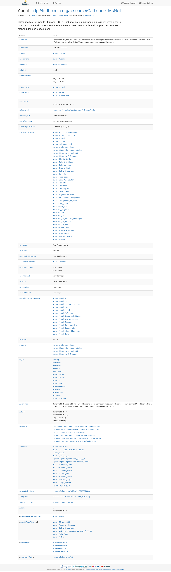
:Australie (59, 59)
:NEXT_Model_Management (66, 198)
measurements (25, 76)
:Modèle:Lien (60, 307)
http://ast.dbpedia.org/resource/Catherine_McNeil (71, 462)
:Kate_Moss (60, 183)
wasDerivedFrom (26, 491)
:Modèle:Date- (61, 301)
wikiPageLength (26, 121)
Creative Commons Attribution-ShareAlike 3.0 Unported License (105, 569)
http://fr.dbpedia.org (60, 15)
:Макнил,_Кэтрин (62, 480)
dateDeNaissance (27, 256)
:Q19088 (58, 374)
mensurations (26, 267)
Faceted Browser (128, 3)
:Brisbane (59, 53)
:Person (57, 363)
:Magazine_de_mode (63, 195)
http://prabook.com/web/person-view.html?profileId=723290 (74, 441)
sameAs (23, 447)
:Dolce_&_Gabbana (63, 162)
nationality (24, 87)
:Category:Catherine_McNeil (68, 450)
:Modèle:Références (63, 313)
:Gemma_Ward (61, 168)
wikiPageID (24, 115)
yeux (23, 339)
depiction (23, 497)
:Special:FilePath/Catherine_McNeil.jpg (71, 497)
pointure (24, 287)
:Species (57, 395)
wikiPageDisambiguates (30, 516)
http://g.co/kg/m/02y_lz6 (61, 485)
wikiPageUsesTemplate (29, 298)
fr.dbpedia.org (88, 15)
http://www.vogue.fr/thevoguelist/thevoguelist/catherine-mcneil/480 (77, 438)
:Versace (59, 213)
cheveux (24, 250)
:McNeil (58, 516)
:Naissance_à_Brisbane (64, 156)
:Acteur (58, 93)
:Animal (56, 389)
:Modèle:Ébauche (62, 322)
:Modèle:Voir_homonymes (65, 319)
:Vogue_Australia (62, 221)
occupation (24, 93)
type (21, 360)
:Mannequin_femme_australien (67, 150)
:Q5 (56, 380)
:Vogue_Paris (61, 224)
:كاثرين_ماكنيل (61, 456)
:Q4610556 (59, 398)
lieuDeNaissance (27, 262)
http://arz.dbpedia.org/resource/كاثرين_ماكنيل (69, 459)
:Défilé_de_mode (62, 165)
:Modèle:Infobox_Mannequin (66, 331)
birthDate (23, 48)
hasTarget (25, 542)
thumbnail (23, 110)
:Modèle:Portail (61, 310)
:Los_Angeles (61, 189)
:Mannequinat (61, 96)
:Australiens (60, 64)
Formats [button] (58, 3)
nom (22, 281)
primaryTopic (26, 557)
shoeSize (23, 101)
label (22, 412)
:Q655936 (59, 453)
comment (23, 404)
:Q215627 (59, 377)
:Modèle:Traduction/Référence (67, 316)
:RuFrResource (60, 545)
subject (22, 345)
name (22, 508)
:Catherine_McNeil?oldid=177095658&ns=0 (72, 491)
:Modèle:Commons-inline (65, 325)
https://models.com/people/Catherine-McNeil (69, 432)
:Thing (56, 360)
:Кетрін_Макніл (62, 482)
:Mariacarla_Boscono (63, 230)
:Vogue (58, 216)
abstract (23, 40)
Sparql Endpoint (146, 3)
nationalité (25, 276)
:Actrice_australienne (63, 147)
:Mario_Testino (61, 233)
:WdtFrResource (60, 551)
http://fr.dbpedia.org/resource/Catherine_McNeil (76, 10)
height (22, 70)
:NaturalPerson (59, 386)
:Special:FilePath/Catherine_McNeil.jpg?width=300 (75, 110)
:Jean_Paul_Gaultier (63, 180)
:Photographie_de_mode (65, 201)
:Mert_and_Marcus (62, 236)
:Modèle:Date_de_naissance (66, 304)
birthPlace (24, 53)
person (34, 15)
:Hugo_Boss (60, 177)
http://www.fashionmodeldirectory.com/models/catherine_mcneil (76, 429)
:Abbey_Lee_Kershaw (64, 525)
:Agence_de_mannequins (65, 132)
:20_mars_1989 (61, 522)
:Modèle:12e (60, 298)
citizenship (24, 59)
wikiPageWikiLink (26, 132)
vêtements (25, 293)
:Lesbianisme (60, 186)
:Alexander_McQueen (64, 135)
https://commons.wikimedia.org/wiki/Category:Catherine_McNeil (76, 426)
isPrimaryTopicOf (26, 502)
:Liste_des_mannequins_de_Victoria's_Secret (72, 531)
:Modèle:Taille (61, 334)
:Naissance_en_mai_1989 (65, 153)
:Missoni (59, 239)
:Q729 (57, 383)
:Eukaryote (58, 392)
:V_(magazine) (61, 210)
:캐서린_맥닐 (61, 474)
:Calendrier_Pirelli (62, 144)
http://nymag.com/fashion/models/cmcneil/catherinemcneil (74, 435)
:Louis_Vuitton (61, 192)
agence (23, 245)
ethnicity (23, 64)
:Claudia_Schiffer (62, 159)
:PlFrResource (59, 548)
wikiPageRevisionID (27, 127)
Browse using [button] (42, 3)
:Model (56, 369)
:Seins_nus (60, 207)
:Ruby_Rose (60, 204)
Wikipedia (68, 569)
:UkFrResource (60, 542)
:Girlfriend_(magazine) (64, 171)
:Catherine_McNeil (60, 447)
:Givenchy (59, 174)
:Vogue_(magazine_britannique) (67, 218)
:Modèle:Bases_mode (64, 328)
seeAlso (23, 426)
